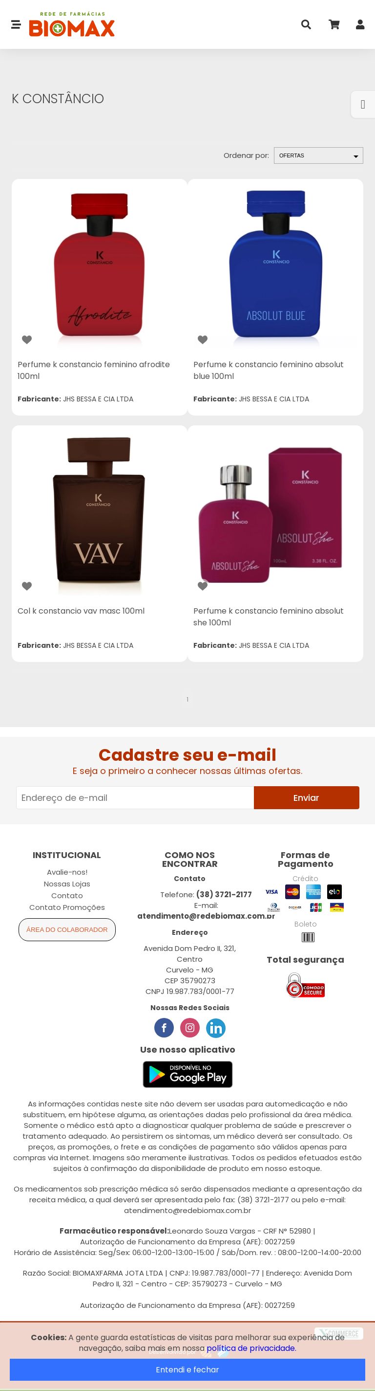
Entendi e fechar (187, 1369)
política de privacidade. (251, 1348)
